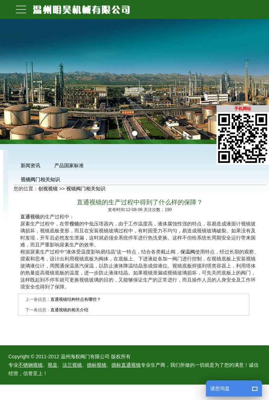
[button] (126, 133)
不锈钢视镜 (30, 365)
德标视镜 (96, 365)
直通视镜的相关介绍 (69, 309)
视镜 (35, 216)
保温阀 (187, 252)
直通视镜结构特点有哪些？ (75, 299)
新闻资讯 (30, 165)
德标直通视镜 (126, 365)
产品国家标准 (69, 165)
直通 (25, 216)
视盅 (52, 365)
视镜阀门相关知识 (85, 188)
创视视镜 (48, 188)
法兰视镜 (72, 365)
